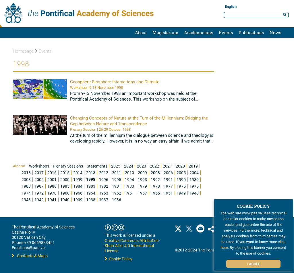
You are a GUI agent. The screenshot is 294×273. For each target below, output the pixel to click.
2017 (39, 172)
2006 (168, 172)
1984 (77, 186)
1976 (181, 186)
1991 (168, 179)
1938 (90, 199)
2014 (77, 172)
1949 (181, 193)
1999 (77, 179)
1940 (64, 199)
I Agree (253, 263)
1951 (168, 193)
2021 (167, 166)
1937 (103, 199)
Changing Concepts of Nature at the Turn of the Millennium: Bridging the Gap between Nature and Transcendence (139, 120)
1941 (52, 199)
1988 (26, 186)
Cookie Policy (118, 259)
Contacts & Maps (30, 255)
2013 (90, 172)
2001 (52, 179)
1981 (116, 186)
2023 (141, 166)
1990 (181, 179)
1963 (103, 193)
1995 (116, 179)
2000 (64, 179)
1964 (90, 193)
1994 (129, 179)
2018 (26, 172)
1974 (26, 193)
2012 (103, 172)
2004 (194, 172)
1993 (142, 179)
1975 (194, 186)
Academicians (198, 32)
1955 (155, 193)
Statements (97, 166)
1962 (116, 193)
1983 (90, 186)
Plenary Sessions (68, 166)
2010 (129, 172)
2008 (155, 172)
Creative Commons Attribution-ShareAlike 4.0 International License (132, 245)
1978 (155, 186)
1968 (64, 193)
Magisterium (165, 32)
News (275, 32)
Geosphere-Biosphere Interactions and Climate (114, 81)
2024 (128, 166)
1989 (194, 179)
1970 (52, 193)
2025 (115, 166)
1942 (39, 199)
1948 (194, 193)
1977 (168, 186)
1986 (52, 186)
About (141, 32)
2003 (26, 179)
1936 (116, 199)
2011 (116, 172)
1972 (39, 193)
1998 (90, 179)
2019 (193, 166)
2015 (64, 172)
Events (226, 32)
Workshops (39, 166)
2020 (180, 166)
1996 (103, 179)
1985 (64, 186)
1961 (129, 193)
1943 (26, 199)
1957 (142, 193)
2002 (39, 179)
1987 (39, 186)
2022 (154, 166)
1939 (77, 199)
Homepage (23, 51)
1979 (142, 186)
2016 (52, 172)
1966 (77, 193)
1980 (129, 186)
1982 (103, 186)
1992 (155, 179)
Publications (251, 32)
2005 (181, 172)
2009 (142, 172)
